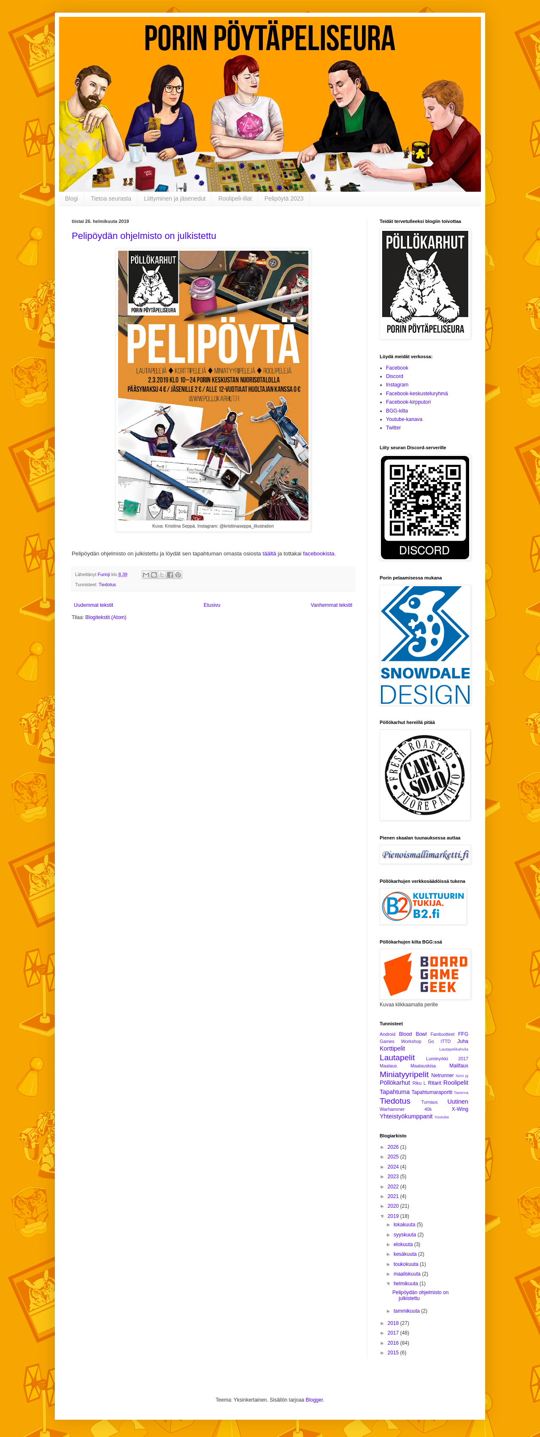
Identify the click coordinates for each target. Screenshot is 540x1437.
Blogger (314, 1400)
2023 (394, 1177)
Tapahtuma (395, 1091)
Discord (394, 376)
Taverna (461, 1092)
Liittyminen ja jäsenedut (174, 198)
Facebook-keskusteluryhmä (417, 394)
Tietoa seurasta (111, 198)
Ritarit (434, 1083)
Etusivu (212, 605)
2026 (394, 1147)
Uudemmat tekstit (93, 605)
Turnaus (429, 1102)
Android (387, 1034)
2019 (394, 1216)
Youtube (442, 1117)
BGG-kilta (397, 411)
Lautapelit (397, 1057)
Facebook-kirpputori (408, 402)
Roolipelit (455, 1082)
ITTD (445, 1041)
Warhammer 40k (406, 1109)
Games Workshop (400, 1041)
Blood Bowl (413, 1034)
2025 (394, 1157)
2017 (394, 1333)
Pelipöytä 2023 (284, 198)
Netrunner (442, 1075)
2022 (394, 1187)
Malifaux (458, 1066)
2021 (394, 1196)
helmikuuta (406, 1284)
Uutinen (457, 1101)
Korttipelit (392, 1048)
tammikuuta (407, 1311)
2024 (394, 1167)
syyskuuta (406, 1235)
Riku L (419, 1083)
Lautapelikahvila (453, 1049)
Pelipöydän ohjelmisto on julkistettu (144, 236)
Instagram (397, 385)
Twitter (393, 428)
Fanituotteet (442, 1034)
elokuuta (404, 1244)
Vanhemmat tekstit (331, 605)
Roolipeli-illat (234, 198)
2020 (394, 1206)
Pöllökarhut (395, 1082)
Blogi (71, 198)
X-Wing (460, 1109)
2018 (394, 1323)
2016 (394, 1343)
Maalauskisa (423, 1065)
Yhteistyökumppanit (406, 1116)
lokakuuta (405, 1225)
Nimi (460, 1075)
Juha (462, 1041)
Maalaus (388, 1065)
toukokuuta (407, 1264)
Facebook (397, 368)
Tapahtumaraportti (432, 1092)
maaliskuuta (408, 1274)
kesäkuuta (406, 1254)
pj (466, 1075)
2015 (394, 1353)
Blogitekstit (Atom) (105, 617)
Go (431, 1041)
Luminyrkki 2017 (447, 1058)
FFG (463, 1034)
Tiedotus (107, 584)
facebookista (318, 553)
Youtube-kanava (404, 419)
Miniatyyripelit (404, 1074)
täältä (269, 553)
